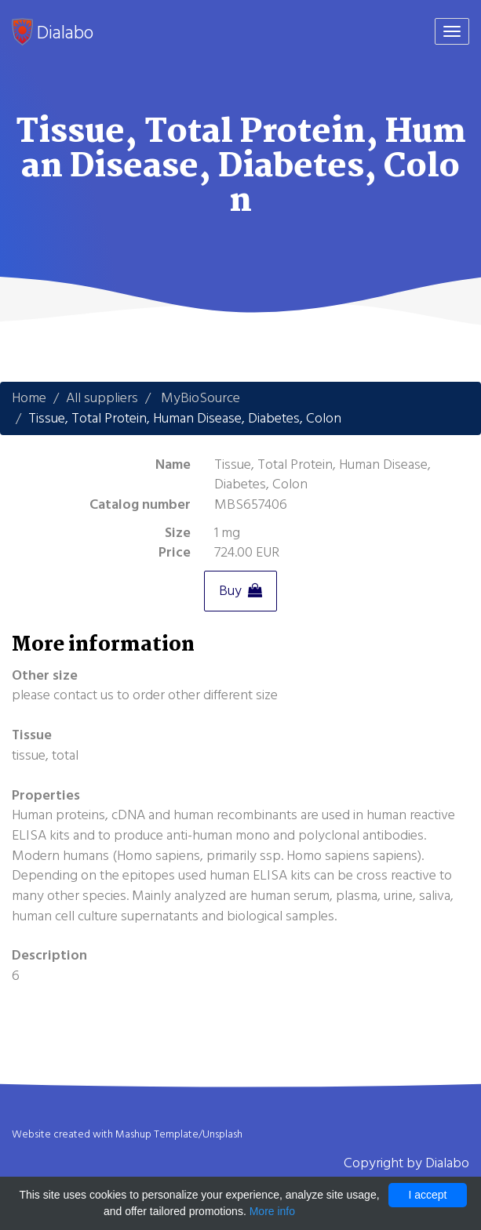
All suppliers (102, 397)
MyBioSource (200, 397)
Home (29, 397)
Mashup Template (157, 1134)
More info (272, 1211)
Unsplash (222, 1134)
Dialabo (52, 32)
